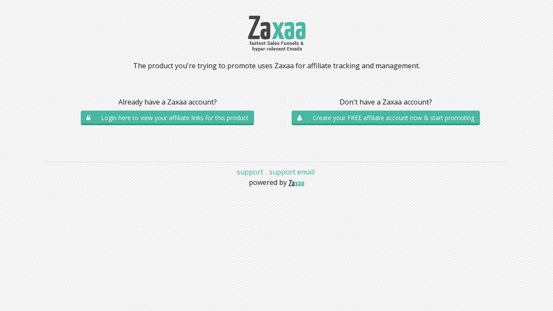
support (250, 172)
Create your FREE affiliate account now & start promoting (393, 118)
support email (292, 172)
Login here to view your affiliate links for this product (174, 118)
